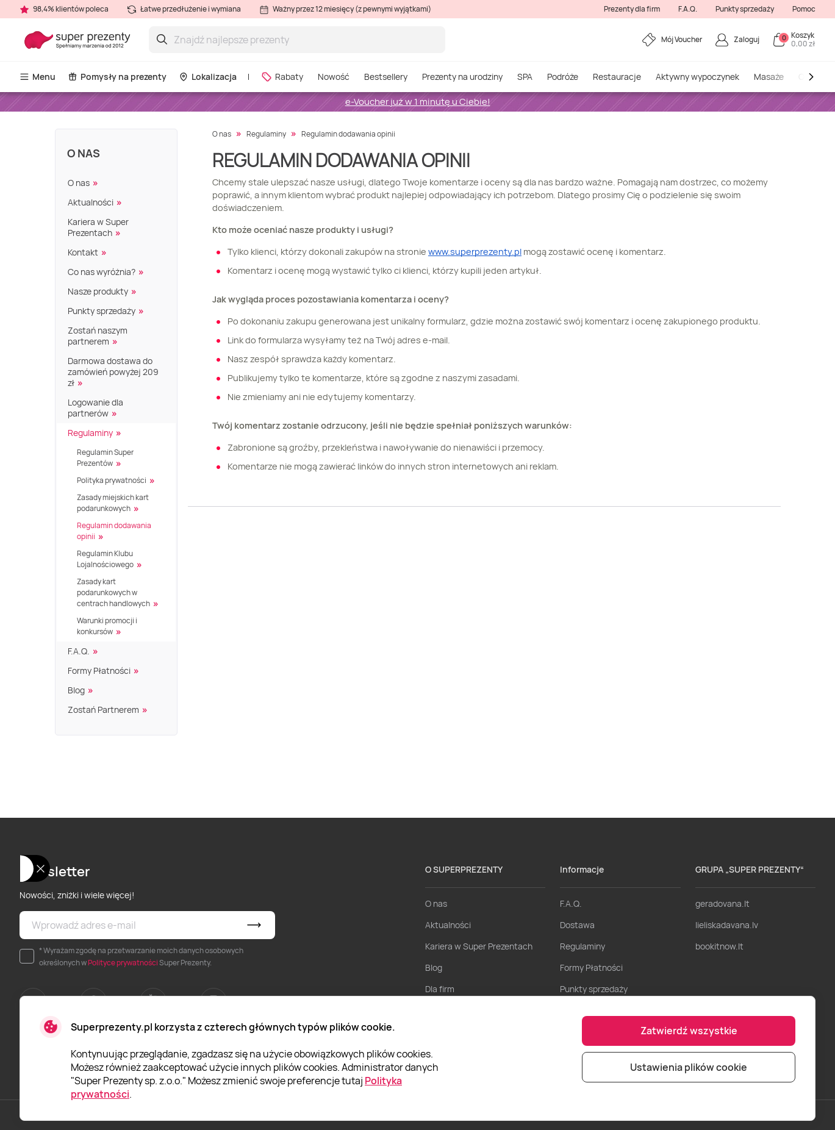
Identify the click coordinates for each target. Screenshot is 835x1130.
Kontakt (83, 252)
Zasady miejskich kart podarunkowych (113, 502)
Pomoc (803, 9)
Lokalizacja (208, 76)
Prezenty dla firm (632, 9)
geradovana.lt (722, 903)
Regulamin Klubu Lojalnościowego (105, 559)
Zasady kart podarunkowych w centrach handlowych (113, 592)
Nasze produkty (98, 291)
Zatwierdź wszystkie (688, 1030)
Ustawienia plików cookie (688, 1067)
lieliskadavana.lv (726, 925)
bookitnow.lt (719, 946)
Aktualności (90, 202)
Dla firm (439, 989)
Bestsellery (385, 76)
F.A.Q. (687, 9)
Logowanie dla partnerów (95, 407)
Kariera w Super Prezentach (98, 227)
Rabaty (282, 76)
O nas (83, 153)
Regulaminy (90, 432)
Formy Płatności (99, 670)
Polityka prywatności (111, 480)
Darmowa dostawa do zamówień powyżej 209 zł (113, 371)
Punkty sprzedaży (744, 9)
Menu (38, 76)
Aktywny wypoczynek (697, 76)
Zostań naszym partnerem (97, 335)
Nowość (333, 76)
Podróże (562, 76)
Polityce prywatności (123, 962)
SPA (524, 76)
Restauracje (617, 76)
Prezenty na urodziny (462, 76)
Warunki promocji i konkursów (107, 626)
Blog (76, 690)
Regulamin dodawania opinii (114, 531)
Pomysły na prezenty (117, 76)
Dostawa (577, 925)
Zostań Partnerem (103, 709)
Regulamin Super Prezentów (105, 457)
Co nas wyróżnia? (101, 271)
